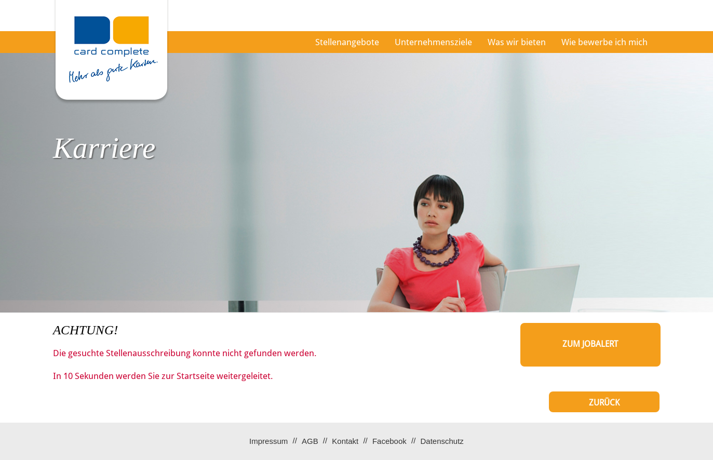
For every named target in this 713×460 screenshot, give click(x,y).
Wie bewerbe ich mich (604, 42)
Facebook (389, 441)
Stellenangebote (347, 42)
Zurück (604, 403)
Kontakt (345, 441)
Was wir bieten (517, 42)
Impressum (268, 441)
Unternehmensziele (433, 42)
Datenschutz (441, 441)
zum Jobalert (590, 344)
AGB (310, 441)
